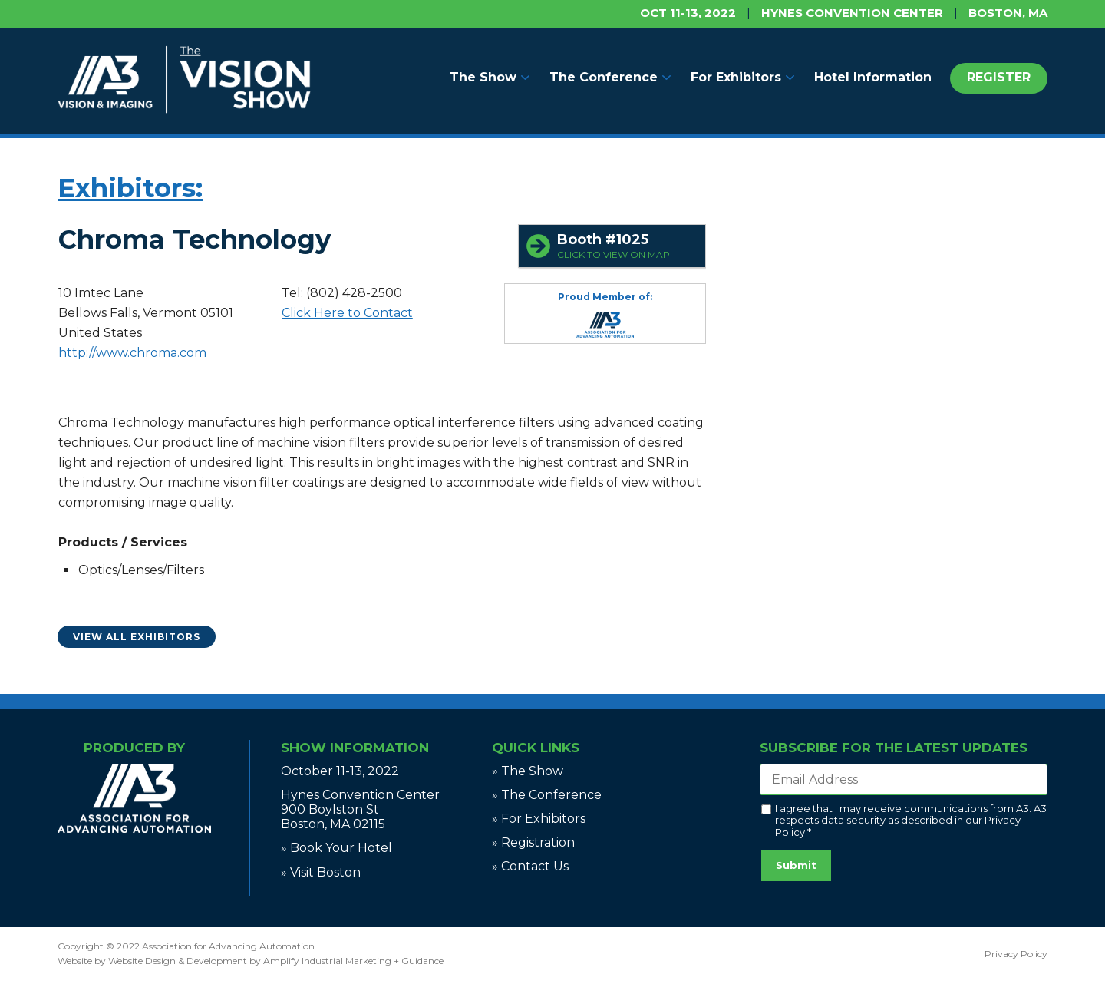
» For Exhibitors (538, 818)
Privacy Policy (1016, 953)
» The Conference (547, 795)
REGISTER (999, 77)
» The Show (527, 771)
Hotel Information (873, 77)
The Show (483, 77)
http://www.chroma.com (132, 352)
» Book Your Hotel (336, 847)
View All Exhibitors (136, 636)
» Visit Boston (321, 872)
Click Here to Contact (347, 312)
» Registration (533, 842)
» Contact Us (530, 866)
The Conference (603, 77)
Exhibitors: (130, 188)
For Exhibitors (736, 77)
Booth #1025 (627, 245)
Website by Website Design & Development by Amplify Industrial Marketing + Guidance (251, 960)
